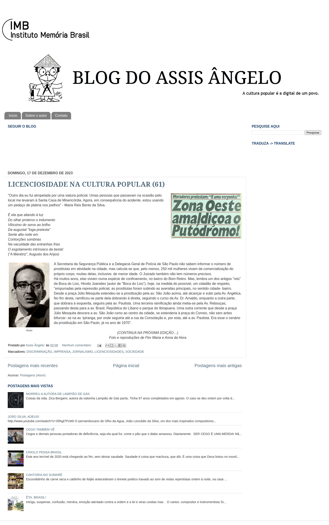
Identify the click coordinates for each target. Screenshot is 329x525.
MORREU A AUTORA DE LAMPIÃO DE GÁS (58, 394)
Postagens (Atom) (32, 375)
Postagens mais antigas (218, 365)
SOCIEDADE (134, 351)
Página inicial (126, 365)
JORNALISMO (82, 351)
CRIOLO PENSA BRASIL (44, 452)
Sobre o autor (36, 115)
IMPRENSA (62, 351)
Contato (61, 115)
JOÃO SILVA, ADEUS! (23, 416)
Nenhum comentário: (77, 345)
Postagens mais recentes (33, 365)
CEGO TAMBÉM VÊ (40, 429)
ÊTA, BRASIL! (36, 497)
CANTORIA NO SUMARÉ (44, 475)
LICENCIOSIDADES (109, 351)
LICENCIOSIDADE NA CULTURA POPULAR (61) (86, 184)
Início (13, 115)
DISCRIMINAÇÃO (39, 351)
